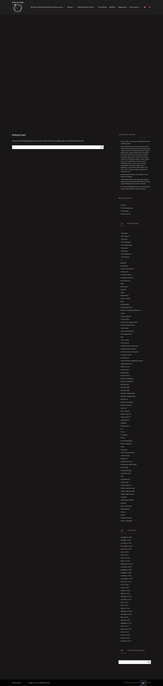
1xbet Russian (125, 257)
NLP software (125, 411)
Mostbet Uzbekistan (127, 402)
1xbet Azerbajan (126, 242)
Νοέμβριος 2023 (126, 540)
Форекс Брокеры (126, 518)
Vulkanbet (124, 497)
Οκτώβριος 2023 (126, 543)
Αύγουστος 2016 (126, 629)
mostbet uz (124, 399)
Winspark (123, 503)
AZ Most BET (125, 272)
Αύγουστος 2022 (126, 581)
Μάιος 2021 (124, 605)
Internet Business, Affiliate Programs (132, 361)
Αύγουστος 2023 (126, 549)
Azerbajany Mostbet (127, 278)
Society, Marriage (126, 470)
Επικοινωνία (134, 7)
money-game (125, 369)
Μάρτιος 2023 (125, 561)
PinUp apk (124, 450)
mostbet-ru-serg (126, 405)
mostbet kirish (125, 390)
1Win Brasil (124, 233)
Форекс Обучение (126, 521)
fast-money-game (126, 334)
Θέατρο (70, 7)
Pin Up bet (124, 435)
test (122, 476)
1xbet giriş (124, 251)
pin (122, 429)
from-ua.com (125, 343)
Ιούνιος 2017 (125, 626)
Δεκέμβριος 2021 (126, 596)
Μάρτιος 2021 (125, 608)
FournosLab (102, 7)
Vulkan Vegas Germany (128, 491)
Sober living (124, 467)
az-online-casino (126, 275)
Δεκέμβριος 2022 (126, 570)
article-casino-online (127, 269)
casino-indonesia (126, 316)
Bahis (122, 283)
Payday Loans (125, 426)
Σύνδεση (123, 205)
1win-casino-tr (125, 236)
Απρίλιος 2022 (125, 590)
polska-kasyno (125, 455)
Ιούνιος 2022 (125, 587)
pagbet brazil (125, 420)
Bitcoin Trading (125, 298)
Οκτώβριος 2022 (126, 575)
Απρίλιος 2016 (125, 635)
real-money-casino (126, 461)
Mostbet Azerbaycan (127, 381)
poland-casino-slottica (128, 452)
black (122, 301)
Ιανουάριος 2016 (126, 641)
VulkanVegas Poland (127, 500)
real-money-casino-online (129, 464)
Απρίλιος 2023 (125, 558)
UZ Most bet (124, 482)
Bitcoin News (125, 295)
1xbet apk (124, 239)
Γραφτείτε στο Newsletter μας (39, 683)
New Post (124, 408)
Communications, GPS (127, 325)
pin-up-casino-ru (126, 444)
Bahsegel (123, 289)
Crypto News (125, 328)
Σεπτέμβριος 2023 (127, 546)
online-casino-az (126, 414)
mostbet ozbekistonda (128, 393)
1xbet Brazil (124, 248)
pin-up (123, 438)
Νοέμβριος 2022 (126, 573)
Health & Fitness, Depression (129, 346)
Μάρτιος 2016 (125, 638)
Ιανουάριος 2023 (126, 567)
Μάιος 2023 (124, 555)
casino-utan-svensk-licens (129, 322)
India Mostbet (125, 358)
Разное (123, 512)
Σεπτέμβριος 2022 (127, 578)
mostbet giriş (125, 384)
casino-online (125, 319)
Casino (123, 313)
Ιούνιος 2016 (125, 632)
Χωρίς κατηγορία (126, 506)
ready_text (124, 458)
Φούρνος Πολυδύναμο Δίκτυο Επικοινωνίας (47, 7)
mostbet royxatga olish (128, 396)
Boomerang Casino (126, 307)
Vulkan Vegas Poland (127, 494)
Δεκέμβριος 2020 (126, 611)
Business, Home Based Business (130, 310)
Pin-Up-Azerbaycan (126, 441)
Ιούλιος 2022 (125, 584)
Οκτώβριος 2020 (126, 614)
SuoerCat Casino (126, 473)
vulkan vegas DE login (128, 488)
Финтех (123, 515)
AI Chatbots (124, 266)
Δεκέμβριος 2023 (126, 537)
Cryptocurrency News (127, 331)
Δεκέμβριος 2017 (126, 623)
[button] (150, 7)
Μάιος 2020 (124, 617)
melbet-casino (125, 366)
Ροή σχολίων (125, 211)
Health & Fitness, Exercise (128, 349)
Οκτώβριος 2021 (126, 599)
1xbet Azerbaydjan (126, 245)
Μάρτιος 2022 (125, 593)
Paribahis (123, 423)
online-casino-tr (126, 417)
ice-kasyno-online (126, 355)
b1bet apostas (125, 281)
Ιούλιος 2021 (125, 602)
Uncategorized (125, 479)
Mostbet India (125, 387)
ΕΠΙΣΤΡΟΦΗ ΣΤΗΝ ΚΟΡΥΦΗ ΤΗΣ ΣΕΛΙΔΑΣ (136, 682)
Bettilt (122, 292)
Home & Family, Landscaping (129, 352)
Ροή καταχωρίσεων (127, 208)
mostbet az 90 (125, 375)
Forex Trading (125, 340)
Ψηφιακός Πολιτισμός (85, 7)
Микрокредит (125, 509)
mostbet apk (125, 372)
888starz (123, 263)
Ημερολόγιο (122, 7)
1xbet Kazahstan (126, 254)
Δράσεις (112, 7)
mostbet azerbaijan (127, 378)
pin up (123, 432)
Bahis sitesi (124, 286)
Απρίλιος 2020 (125, 620)
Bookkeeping (125, 304)
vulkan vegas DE (126, 485)
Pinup (122, 447)
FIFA (122, 337)
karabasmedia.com (127, 364)
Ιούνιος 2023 (125, 552)
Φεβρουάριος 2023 (127, 564)
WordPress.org (125, 214)
